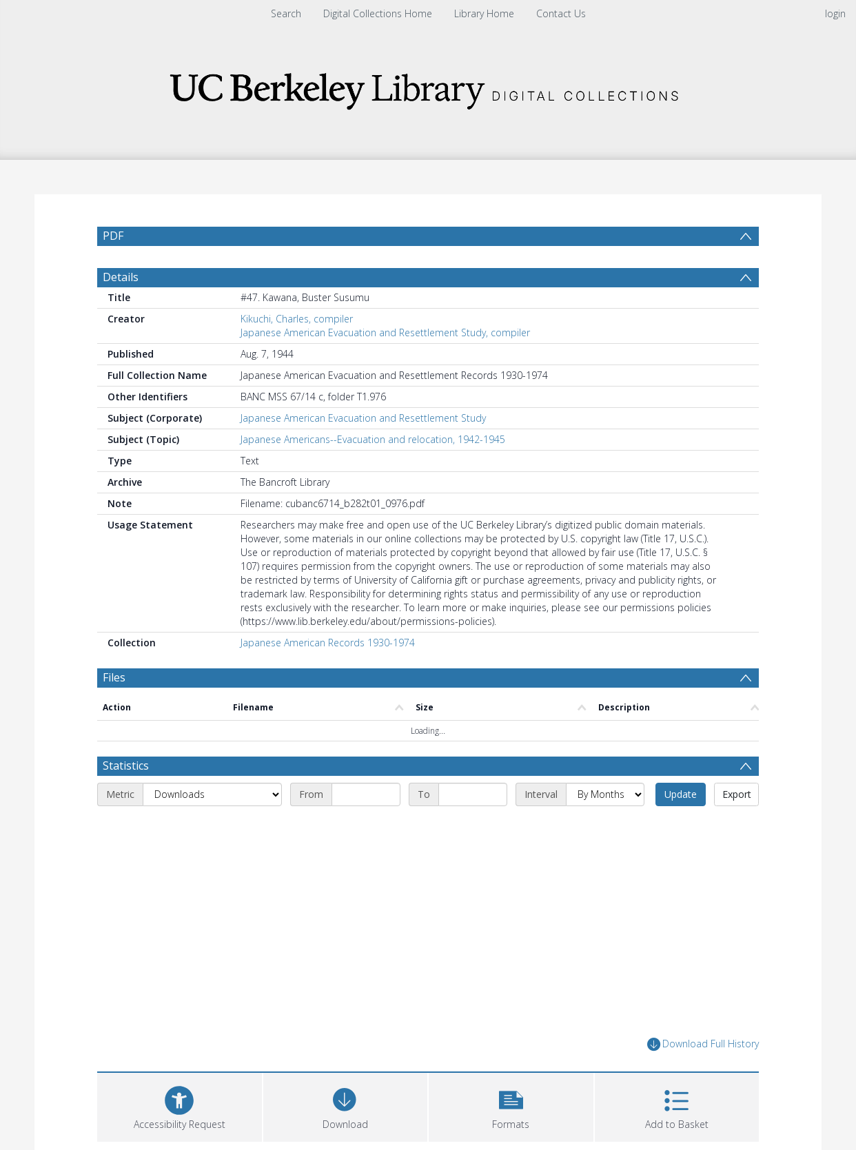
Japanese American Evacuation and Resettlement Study (363, 417)
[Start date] (366, 794)
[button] (511, 1105)
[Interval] (605, 794)
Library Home (484, 13)
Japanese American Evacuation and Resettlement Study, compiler (385, 332)
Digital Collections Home (377, 13)
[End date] (472, 794)
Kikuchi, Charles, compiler (297, 318)
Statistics (126, 765)
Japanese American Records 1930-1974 (328, 642)
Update (680, 794)
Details (121, 277)
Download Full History (703, 1044)
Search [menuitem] (286, 13)
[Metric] (212, 794)
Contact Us (561, 13)
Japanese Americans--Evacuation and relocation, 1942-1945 (373, 439)
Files (114, 677)
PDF (113, 235)
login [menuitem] (835, 13)
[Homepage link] (428, 87)
